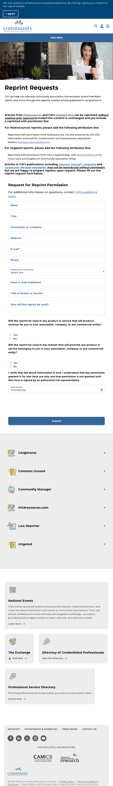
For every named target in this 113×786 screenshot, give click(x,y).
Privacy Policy (67, 781)
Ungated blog (67, 115)
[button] (96, 26)
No (15, 338)
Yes (15, 335)
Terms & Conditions (87, 781)
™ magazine (78, 164)
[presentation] (34, 405)
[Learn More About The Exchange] (17, 658)
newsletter (27, 167)
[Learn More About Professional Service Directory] (17, 699)
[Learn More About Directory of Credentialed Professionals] (54, 658)
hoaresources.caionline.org (33, 142)
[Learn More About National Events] (16, 623)
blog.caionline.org (87, 154)
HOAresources (33, 115)
